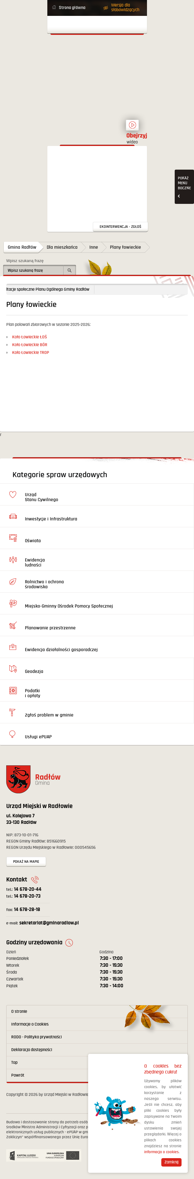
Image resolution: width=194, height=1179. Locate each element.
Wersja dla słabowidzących (125, 7)
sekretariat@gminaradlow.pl (42, 923)
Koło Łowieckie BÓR (29, 345)
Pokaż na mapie (26, 861)
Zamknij (171, 1162)
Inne (93, 247)
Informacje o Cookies (30, 1024)
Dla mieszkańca (62, 247)
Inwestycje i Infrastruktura (51, 519)
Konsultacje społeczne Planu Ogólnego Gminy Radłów (55, 289)
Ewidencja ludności (35, 562)
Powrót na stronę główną (97, 63)
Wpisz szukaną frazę (25, 260)
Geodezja (34, 671)
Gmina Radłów (22, 247)
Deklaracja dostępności (31, 1050)
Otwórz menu (97, 24)
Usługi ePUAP (38, 737)
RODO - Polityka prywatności (36, 1037)
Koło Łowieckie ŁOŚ (29, 337)
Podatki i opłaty (32, 693)
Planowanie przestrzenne (50, 628)
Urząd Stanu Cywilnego (41, 497)
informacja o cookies (161, 1152)
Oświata (33, 541)
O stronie (19, 1011)
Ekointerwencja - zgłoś (120, 226)
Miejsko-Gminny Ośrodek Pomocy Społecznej (69, 606)
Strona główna (72, 8)
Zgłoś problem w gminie (49, 715)
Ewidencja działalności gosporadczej (61, 650)
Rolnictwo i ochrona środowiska (44, 584)
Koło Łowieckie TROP (30, 352)
